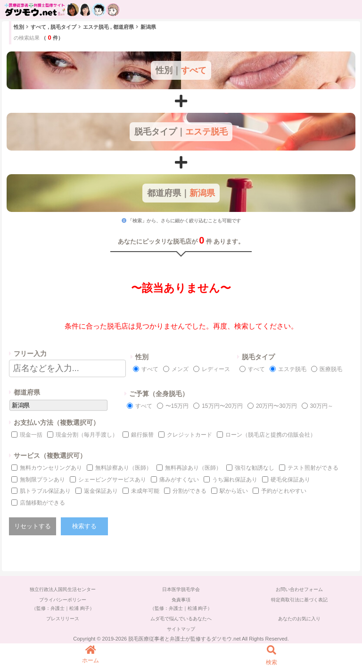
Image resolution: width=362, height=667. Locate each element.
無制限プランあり (42, 479)
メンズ (180, 369)
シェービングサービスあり (112, 479)
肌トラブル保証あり (45, 491)
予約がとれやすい (283, 491)
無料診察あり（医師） (123, 467)
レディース (216, 369)
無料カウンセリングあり (51, 467)
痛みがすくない (179, 479)
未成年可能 (145, 491)
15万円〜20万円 (222, 406)
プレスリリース (62, 618)
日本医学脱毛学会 (181, 589)
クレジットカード (189, 434)
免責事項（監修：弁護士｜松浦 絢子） (181, 604)
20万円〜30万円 (276, 406)
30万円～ (321, 406)
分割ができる (189, 491)
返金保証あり (101, 491)
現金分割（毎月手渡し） (87, 434)
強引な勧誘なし (254, 467)
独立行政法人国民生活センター (63, 589)
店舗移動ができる (42, 502)
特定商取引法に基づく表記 (299, 599)
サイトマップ (181, 629)
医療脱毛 (331, 369)
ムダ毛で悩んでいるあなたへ (181, 618)
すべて (149, 369)
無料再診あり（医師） (193, 467)
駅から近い (234, 491)
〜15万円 (177, 406)
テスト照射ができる (313, 467)
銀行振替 (142, 434)
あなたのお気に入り (299, 618)
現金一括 (31, 434)
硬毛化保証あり (290, 479)
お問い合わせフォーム (299, 589)
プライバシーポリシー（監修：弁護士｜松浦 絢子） (63, 604)
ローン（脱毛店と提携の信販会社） (270, 434)
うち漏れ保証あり (234, 479)
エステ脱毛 (292, 369)
